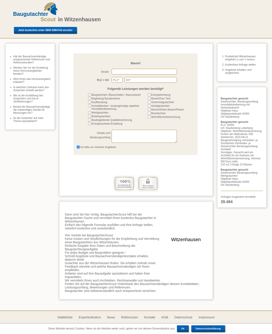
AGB (164, 317)
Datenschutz (183, 317)
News (111, 317)
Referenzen (129, 317)
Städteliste (64, 317)
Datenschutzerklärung (208, 328)
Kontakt (149, 317)
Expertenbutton (90, 317)
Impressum (206, 317)
